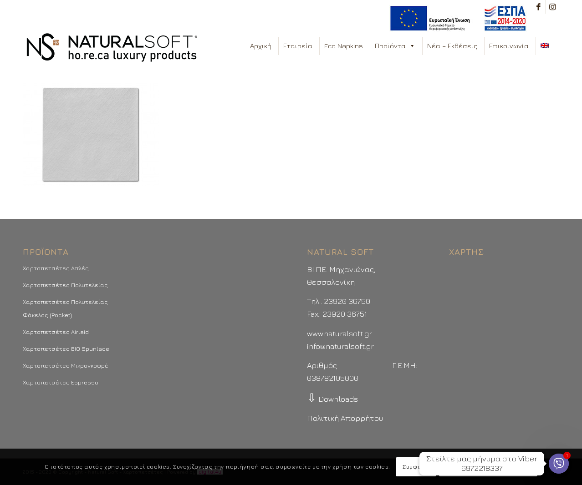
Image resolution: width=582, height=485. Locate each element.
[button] (411, 46)
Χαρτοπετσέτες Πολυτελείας (65, 284)
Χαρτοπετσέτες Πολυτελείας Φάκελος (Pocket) (65, 308)
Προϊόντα (395, 46)
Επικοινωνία (509, 46)
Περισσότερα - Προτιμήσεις (488, 466)
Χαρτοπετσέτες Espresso (60, 382)
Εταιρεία (297, 46)
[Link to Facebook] (538, 7)
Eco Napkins (343, 46)
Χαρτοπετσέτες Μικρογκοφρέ (65, 365)
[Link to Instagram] (552, 7)
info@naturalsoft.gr (340, 346)
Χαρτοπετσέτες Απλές (56, 268)
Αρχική (260, 46)
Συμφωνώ (416, 466)
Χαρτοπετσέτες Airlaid (56, 331)
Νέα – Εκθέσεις (452, 46)
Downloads (332, 399)
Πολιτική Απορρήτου (345, 418)
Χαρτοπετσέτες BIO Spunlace (66, 348)
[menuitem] (455, 18)
